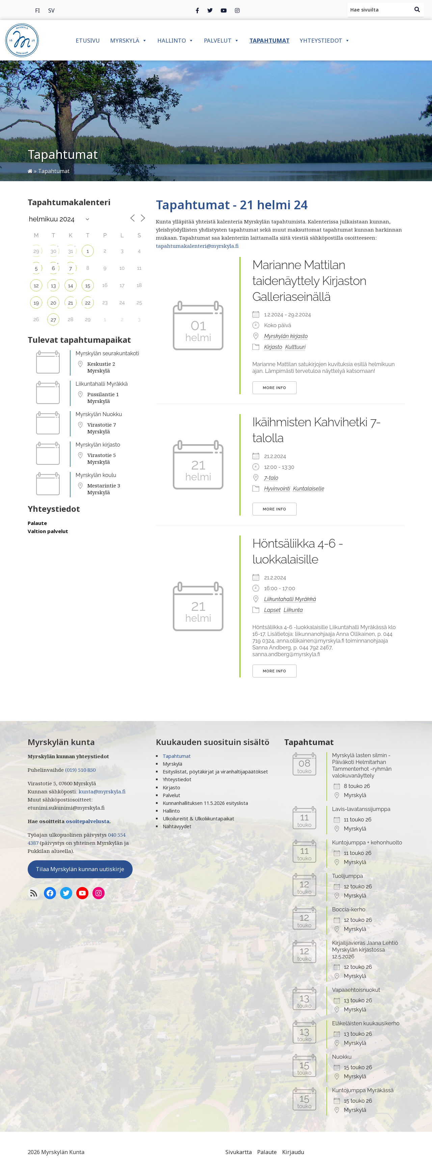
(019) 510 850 (80, 769)
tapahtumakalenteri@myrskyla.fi (197, 245)
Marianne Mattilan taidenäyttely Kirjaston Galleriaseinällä (309, 281)
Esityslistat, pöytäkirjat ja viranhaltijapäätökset (215, 771)
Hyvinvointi (277, 488)
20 (53, 303)
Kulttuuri (295, 347)
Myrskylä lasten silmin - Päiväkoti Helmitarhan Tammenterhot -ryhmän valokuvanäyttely (362, 765)
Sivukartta (238, 1152)
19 (36, 303)
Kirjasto (273, 347)
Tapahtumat (269, 40)
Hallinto (175, 40)
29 (36, 251)
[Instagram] (224, 10)
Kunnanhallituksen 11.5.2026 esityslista (205, 803)
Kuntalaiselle (308, 488)
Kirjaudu (293, 1152)
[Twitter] (210, 10)
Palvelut (221, 40)
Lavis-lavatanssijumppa (361, 809)
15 (87, 286)
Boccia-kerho (349, 909)
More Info (274, 388)
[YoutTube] (82, 893)
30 (53, 251)
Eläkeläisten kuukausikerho (366, 1023)
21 (70, 303)
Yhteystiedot (325, 40)
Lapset (272, 610)
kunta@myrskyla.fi (102, 791)
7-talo (271, 478)
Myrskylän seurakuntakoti (107, 353)
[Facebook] (197, 10)
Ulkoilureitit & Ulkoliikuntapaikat (198, 818)
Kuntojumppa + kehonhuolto (367, 842)
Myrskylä (128, 40)
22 (87, 303)
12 (36, 286)
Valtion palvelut (48, 531)
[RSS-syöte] (34, 893)
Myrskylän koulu (96, 475)
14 (70, 286)
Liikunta (293, 610)
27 (53, 320)
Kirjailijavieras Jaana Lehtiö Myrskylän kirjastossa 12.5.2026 (365, 950)
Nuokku (342, 1057)
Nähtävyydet (177, 826)
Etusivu (88, 40)
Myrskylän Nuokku (99, 414)
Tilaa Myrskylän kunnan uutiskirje (80, 869)
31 (70, 251)
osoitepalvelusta (87, 821)
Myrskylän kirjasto (98, 444)
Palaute (37, 523)
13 (53, 286)
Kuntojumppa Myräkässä (363, 1090)
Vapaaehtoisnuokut (356, 990)
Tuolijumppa (347, 876)
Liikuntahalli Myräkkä (102, 384)
